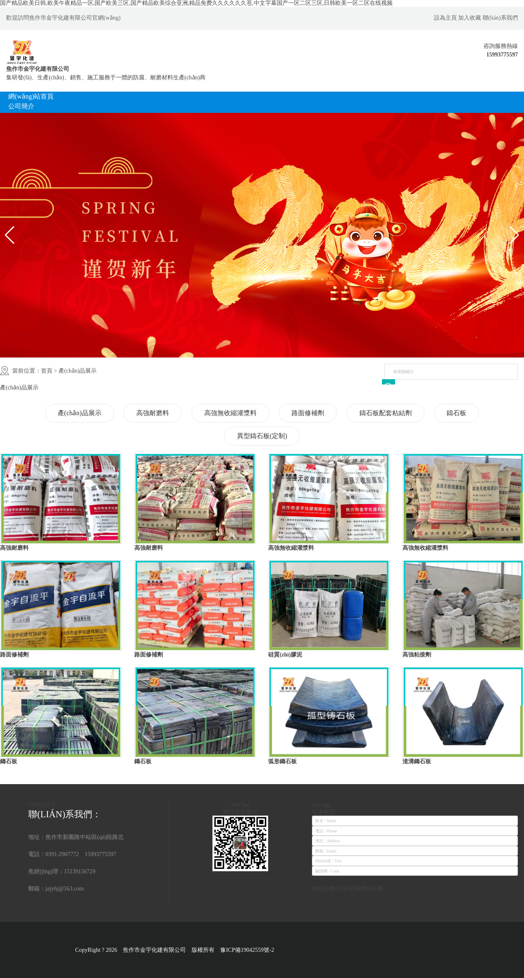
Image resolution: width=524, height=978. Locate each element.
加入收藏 (469, 18)
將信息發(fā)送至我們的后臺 (347, 889)
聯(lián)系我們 (500, 18)
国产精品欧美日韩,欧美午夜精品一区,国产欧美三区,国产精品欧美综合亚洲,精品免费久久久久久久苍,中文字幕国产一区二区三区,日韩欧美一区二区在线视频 (196, 3)
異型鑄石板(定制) (262, 435)
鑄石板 (456, 412)
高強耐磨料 (152, 412)
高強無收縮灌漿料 (230, 412)
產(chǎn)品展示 (78, 371)
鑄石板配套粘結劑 (385, 412)
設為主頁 (445, 18)
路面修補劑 (307, 412)
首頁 (46, 371)
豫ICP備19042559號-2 (250, 950)
